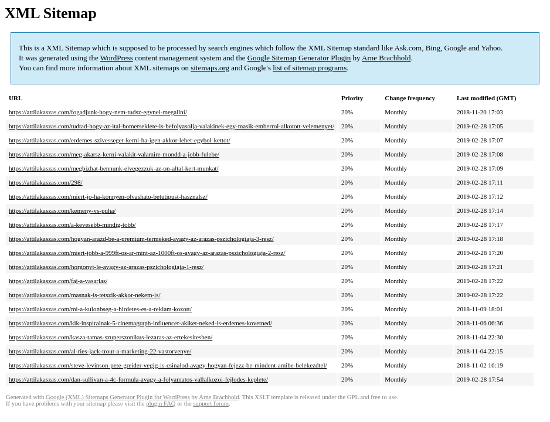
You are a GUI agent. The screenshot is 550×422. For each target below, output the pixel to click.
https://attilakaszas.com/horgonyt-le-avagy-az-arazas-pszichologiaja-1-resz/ (106, 266)
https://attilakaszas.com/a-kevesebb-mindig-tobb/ (72, 224)
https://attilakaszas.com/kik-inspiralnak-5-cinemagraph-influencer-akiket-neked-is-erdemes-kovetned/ (140, 322)
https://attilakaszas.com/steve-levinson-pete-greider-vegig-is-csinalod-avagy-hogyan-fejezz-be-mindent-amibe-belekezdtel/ (168, 365)
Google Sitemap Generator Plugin (299, 57)
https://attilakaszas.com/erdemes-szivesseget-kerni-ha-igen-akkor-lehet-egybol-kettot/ (119, 140)
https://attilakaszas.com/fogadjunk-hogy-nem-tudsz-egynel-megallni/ (98, 111)
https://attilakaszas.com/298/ (46, 182)
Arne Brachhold (386, 57)
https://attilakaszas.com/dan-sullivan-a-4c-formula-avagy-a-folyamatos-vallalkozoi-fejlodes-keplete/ (138, 379)
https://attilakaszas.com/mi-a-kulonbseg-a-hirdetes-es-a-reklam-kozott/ (100, 308)
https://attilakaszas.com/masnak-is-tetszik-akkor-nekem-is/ (85, 294)
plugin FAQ (160, 403)
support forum (211, 403)
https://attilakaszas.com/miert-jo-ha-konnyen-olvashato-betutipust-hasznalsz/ (108, 196)
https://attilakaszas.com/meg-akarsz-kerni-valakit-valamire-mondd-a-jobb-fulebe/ (114, 154)
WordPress (116, 57)
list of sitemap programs (310, 67)
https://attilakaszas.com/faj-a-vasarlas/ (58, 280)
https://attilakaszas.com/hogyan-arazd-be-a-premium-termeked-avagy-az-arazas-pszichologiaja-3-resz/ (141, 238)
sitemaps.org (210, 67)
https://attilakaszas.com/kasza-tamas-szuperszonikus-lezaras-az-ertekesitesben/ (110, 337)
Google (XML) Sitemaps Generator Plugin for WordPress (118, 397)
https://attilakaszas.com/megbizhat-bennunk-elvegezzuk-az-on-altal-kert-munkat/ (114, 168)
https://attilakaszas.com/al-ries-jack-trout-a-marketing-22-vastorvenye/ (100, 351)
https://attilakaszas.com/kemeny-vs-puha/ (62, 210)
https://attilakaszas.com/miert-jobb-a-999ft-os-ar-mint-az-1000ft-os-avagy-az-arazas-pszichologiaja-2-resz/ (147, 252)
